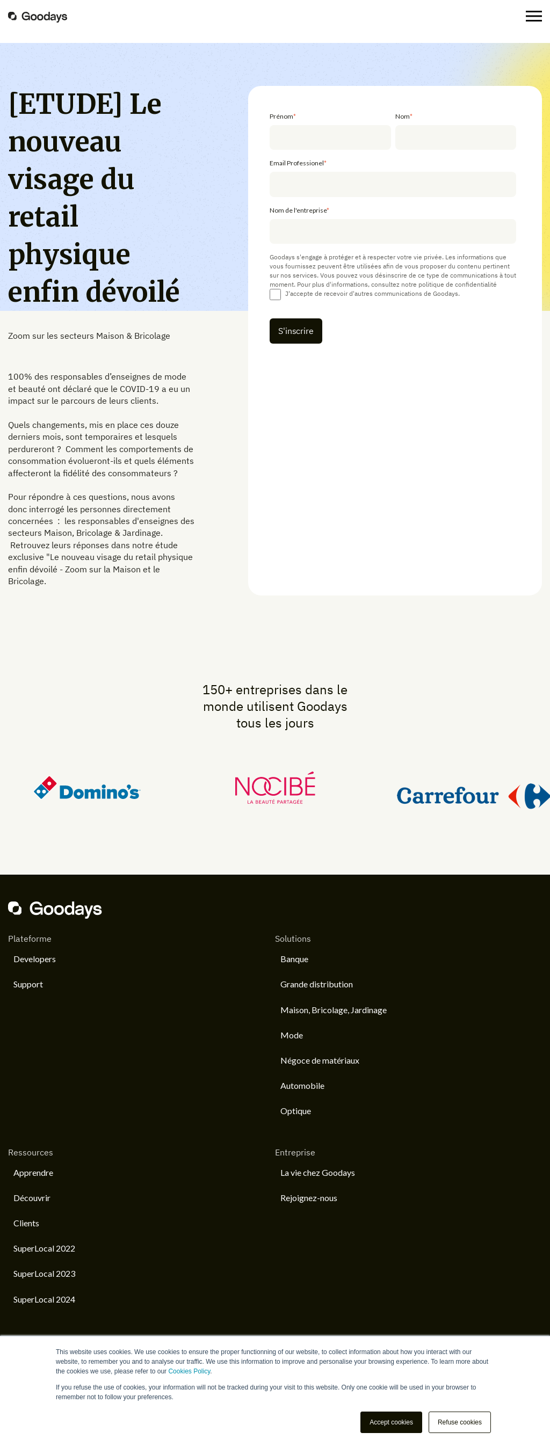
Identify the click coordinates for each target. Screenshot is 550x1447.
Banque (294, 959)
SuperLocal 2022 (44, 1248)
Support (28, 984)
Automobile (302, 1085)
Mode (291, 1035)
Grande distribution (316, 984)
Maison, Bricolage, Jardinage (333, 1010)
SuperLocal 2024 (44, 1299)
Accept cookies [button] (391, 1422)
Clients (26, 1223)
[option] (124, 788)
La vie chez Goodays (317, 1172)
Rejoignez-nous (308, 1197)
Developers (34, 959)
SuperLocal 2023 (44, 1273)
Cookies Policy (189, 1371)
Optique (295, 1111)
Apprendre (33, 1172)
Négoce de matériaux (319, 1060)
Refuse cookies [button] (460, 1422)
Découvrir (31, 1197)
